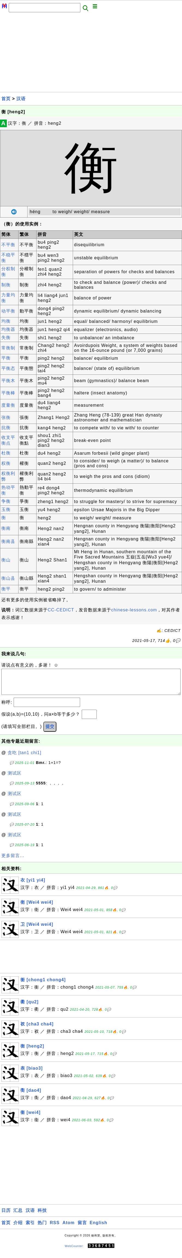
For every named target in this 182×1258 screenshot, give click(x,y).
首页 (6, 98)
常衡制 (8, 348)
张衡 (6, 417)
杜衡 (6, 453)
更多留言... (12, 861)
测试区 (15, 778)
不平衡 (8, 244)
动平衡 (8, 311)
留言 (82, 1228)
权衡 (6, 463)
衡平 (6, 589)
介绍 (18, 1228)
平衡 (6, 358)
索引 (30, 1228)
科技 (42, 1216)
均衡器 (8, 329)
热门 (42, 1228)
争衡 (6, 501)
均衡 (6, 321)
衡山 (6, 560)
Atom (68, 1228)
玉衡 (6, 509)
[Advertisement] (91, 54)
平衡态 (8, 368)
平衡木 (8, 380)
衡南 (6, 528)
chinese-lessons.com (134, 610)
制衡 (6, 284)
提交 (50, 732)
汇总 (18, 1216)
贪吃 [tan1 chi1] (24, 758)
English (98, 1228)
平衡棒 (8, 393)
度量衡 (8, 405)
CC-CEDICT (61, 610)
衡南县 (8, 541)
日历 (6, 1216)
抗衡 (6, 427)
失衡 (6, 337)
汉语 (21, 98)
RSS (55, 1228)
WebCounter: (74, 1251)
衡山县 (8, 578)
